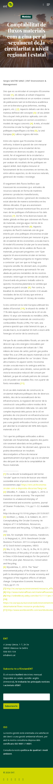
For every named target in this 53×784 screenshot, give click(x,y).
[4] (31, 123)
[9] (29, 287)
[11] (22, 383)
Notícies (26, 16)
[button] (48, 4)
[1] (12, 94)
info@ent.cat (9, 655)
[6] (13, 134)
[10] (23, 308)
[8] (31, 226)
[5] (36, 130)
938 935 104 (9, 651)
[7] (13, 215)
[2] (18, 109)
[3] (34, 112)
